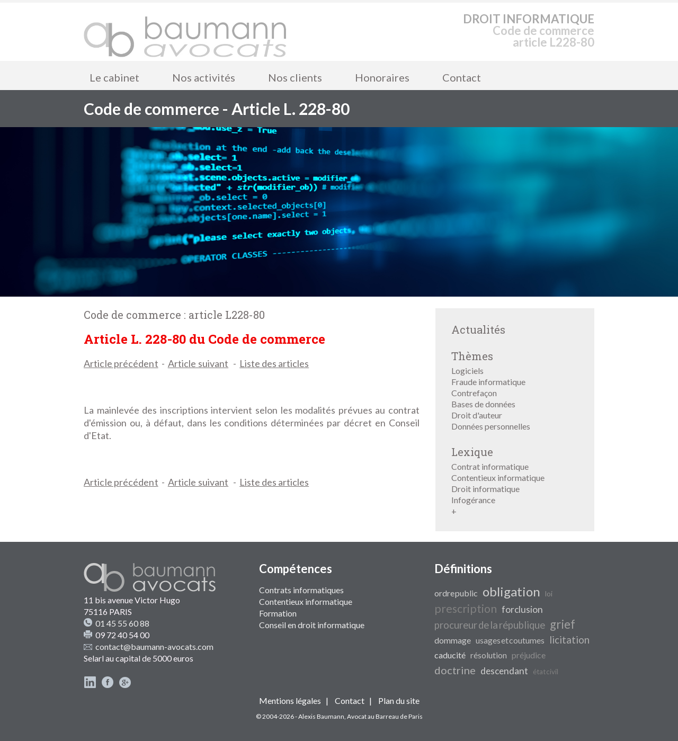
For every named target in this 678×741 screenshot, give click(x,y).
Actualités (478, 329)
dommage (452, 640)
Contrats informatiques (301, 590)
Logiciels (467, 370)
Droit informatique (485, 489)
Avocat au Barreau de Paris (385, 716)
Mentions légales (290, 700)
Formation (278, 613)
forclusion (522, 609)
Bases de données (483, 404)
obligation (511, 591)
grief (562, 624)
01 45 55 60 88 (122, 623)
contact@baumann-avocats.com (154, 646)
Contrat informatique (490, 466)
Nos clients (295, 77)
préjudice (529, 655)
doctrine (455, 670)
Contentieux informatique (498, 477)
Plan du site (399, 700)
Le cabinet (114, 77)
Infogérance (473, 500)
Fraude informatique (488, 382)
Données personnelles (490, 426)
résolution (488, 655)
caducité (450, 655)
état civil (545, 671)
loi (548, 594)
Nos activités (203, 77)
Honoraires (382, 77)
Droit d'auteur (476, 415)
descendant (504, 670)
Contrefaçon (474, 393)
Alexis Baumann (321, 716)
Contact (461, 77)
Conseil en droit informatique (311, 625)
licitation (569, 640)
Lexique (472, 452)
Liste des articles (274, 363)
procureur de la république (489, 625)
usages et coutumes (510, 640)
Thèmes (472, 356)
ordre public (456, 593)
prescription (465, 608)
